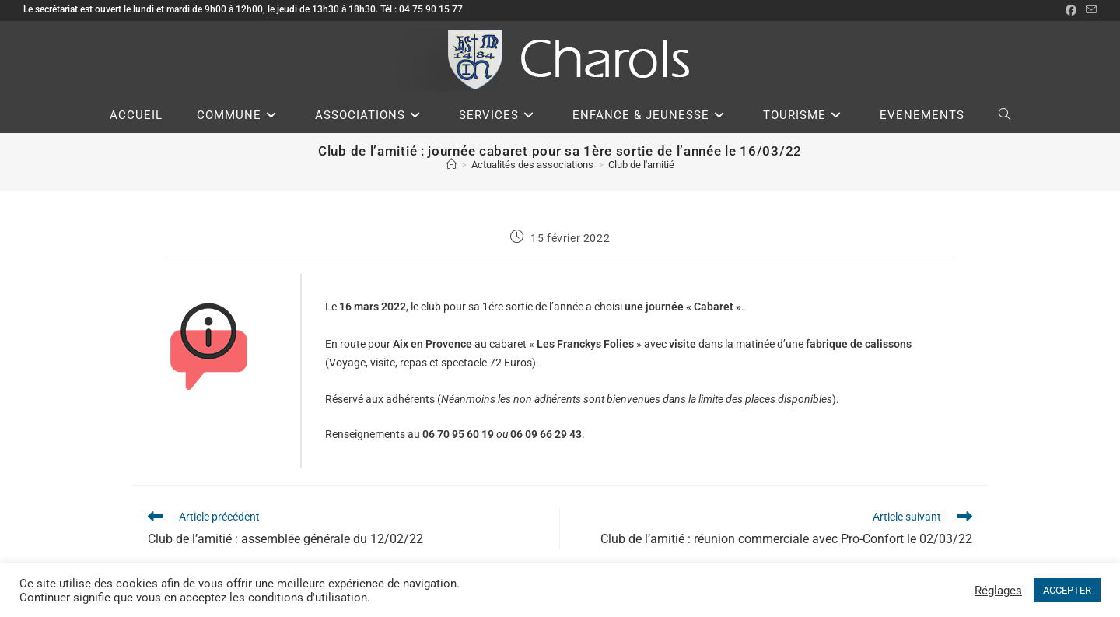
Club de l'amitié (641, 164)
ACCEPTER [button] (1067, 590)
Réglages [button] (998, 591)
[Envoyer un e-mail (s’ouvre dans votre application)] (1089, 10)
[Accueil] (451, 164)
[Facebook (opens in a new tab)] (1071, 10)
